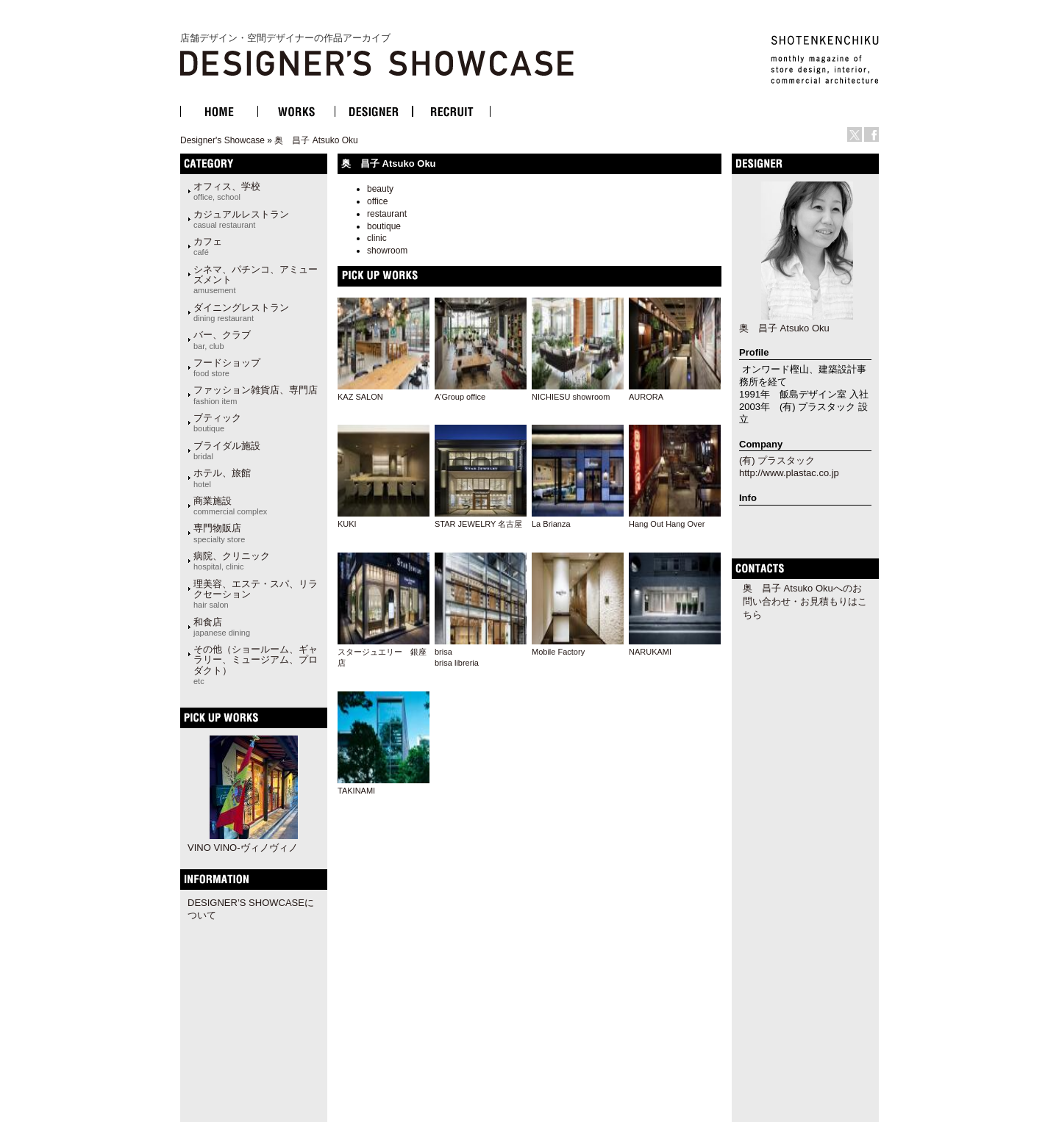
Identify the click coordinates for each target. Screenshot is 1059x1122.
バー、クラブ (222, 339)
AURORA (646, 396)
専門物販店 (219, 532)
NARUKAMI (650, 651)
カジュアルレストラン (241, 219)
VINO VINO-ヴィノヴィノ (243, 847)
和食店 (221, 626)
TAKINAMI (356, 790)
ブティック (217, 422)
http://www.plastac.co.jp (789, 472)
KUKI (347, 523)
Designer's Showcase (222, 140)
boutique (384, 226)
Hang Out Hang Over (667, 523)
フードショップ (226, 367)
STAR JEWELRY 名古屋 (478, 523)
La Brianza (551, 523)
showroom (387, 250)
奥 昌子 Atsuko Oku (315, 140)
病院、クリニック (231, 560)
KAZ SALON (360, 396)
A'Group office (460, 396)
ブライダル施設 (226, 450)
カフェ (207, 246)
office (377, 201)
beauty (380, 189)
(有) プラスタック (777, 460)
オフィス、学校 (226, 191)
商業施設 (230, 505)
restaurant (387, 214)
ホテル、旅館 (222, 477)
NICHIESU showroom (571, 396)
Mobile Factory (558, 651)
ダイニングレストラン (241, 312)
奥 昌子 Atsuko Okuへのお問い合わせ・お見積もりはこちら (805, 601)
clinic (377, 238)
